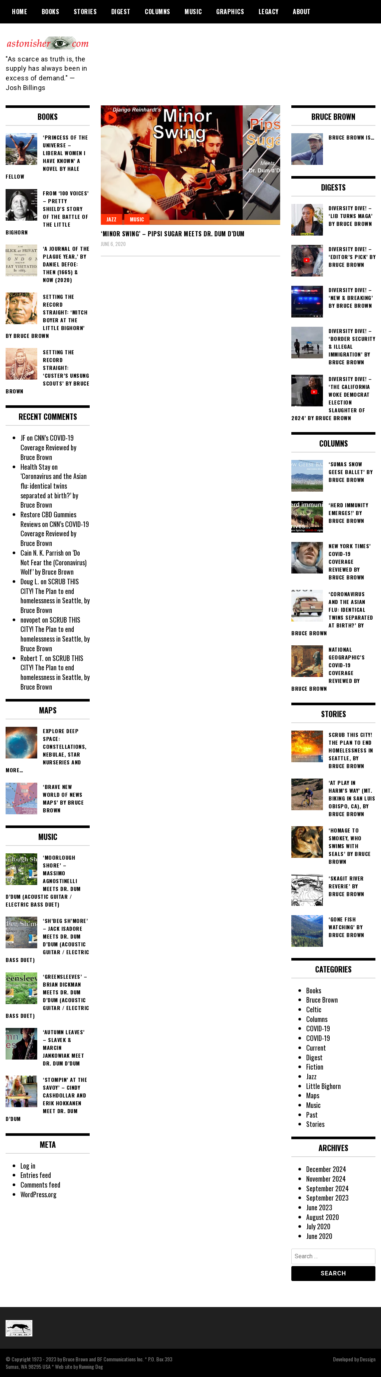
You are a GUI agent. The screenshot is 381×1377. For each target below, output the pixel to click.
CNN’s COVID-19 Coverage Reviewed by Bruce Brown (48, 447)
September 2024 (327, 1188)
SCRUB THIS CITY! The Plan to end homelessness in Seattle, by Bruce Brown (55, 595)
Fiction (314, 1066)
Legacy (269, 11)
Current (316, 1047)
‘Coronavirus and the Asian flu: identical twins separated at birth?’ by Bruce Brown (53, 490)
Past (312, 1114)
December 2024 (326, 1169)
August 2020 (322, 1217)
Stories (85, 11)
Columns (157, 11)
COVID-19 (318, 1028)
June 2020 (319, 1236)
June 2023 (319, 1207)
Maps (312, 1095)
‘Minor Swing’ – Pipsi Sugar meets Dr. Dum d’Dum (173, 233)
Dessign (367, 1359)
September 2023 (327, 1197)
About (302, 11)
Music (193, 11)
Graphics (230, 11)
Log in (28, 1165)
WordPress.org (38, 1194)
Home (19, 11)
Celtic (313, 1009)
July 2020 (318, 1226)
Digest (121, 11)
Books (51, 11)
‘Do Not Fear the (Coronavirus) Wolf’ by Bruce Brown (53, 562)
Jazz (111, 219)
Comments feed (40, 1184)
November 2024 (326, 1178)
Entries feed (35, 1175)
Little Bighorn (323, 1086)
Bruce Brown (322, 999)
